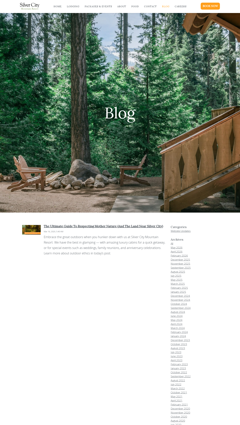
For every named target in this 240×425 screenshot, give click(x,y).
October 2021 (179, 392)
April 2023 (176, 360)
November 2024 (180, 300)
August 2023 (178, 348)
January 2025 (178, 292)
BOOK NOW (210, 6)
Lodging (73, 6)
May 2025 (176, 279)
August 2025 (178, 271)
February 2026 (179, 255)
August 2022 (178, 380)
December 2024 (180, 296)
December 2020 (180, 408)
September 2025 (181, 267)
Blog (165, 6)
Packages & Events (98, 6)
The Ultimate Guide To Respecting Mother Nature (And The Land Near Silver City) (103, 226)
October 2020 (179, 416)
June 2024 (177, 316)
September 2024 (181, 308)
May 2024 (176, 320)
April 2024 (176, 324)
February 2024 (179, 332)
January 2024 (178, 336)
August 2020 (178, 420)
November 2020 (180, 412)
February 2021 (179, 404)
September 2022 (181, 376)
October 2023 (179, 344)
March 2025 (178, 284)
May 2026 (176, 247)
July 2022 (176, 384)
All (172, 243)
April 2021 (176, 400)
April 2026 (176, 251)
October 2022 (179, 372)
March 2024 (178, 328)
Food (135, 6)
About (121, 6)
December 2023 (180, 340)
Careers (180, 6)
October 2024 (179, 304)
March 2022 (178, 388)
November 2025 (180, 263)
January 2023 (178, 368)
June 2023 (177, 356)
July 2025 (176, 275)
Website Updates (181, 231)
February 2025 (179, 288)
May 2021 (176, 396)
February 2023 (179, 364)
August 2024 (178, 312)
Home (58, 6)
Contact (150, 6)
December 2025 (180, 259)
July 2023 (176, 352)
